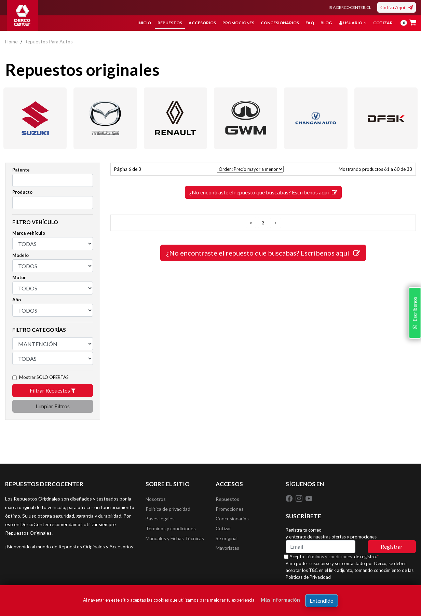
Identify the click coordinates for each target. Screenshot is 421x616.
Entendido (322, 600)
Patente (21, 170)
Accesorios (202, 22)
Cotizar (383, 22)
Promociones (238, 22)
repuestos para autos (48, 41)
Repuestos (170, 22)
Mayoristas (227, 550)
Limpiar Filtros (53, 406)
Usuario (353, 22)
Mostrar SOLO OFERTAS (44, 377)
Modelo (20, 255)
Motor (19, 277)
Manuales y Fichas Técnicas (175, 540)
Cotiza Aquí (396, 7)
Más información (280, 600)
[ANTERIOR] (251, 223)
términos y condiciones (331, 556)
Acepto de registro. (336, 556)
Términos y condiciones (171, 530)
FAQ (309, 22)
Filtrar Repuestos (53, 390)
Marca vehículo (28, 233)
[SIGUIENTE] (275, 223)
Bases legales (160, 520)
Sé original (226, 540)
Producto (22, 192)
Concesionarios (280, 22)
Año (16, 299)
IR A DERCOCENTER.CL (350, 7)
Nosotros (156, 499)
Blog (326, 22)
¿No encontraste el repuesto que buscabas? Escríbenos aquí (263, 192)
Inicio (144, 22)
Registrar (392, 546)
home (11, 41)
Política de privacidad (168, 509)
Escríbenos (414, 350)
